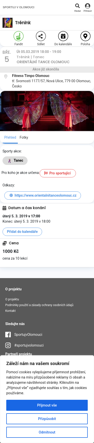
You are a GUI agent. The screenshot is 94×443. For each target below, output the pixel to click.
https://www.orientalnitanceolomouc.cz (42, 195)
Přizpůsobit (47, 419)
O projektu (12, 299)
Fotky (24, 137)
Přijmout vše (47, 405)
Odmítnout (47, 432)
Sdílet (41, 38)
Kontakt (10, 311)
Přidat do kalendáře (22, 232)
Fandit (19, 38)
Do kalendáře (63, 38)
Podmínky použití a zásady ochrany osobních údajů (39, 305)
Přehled (10, 137)
